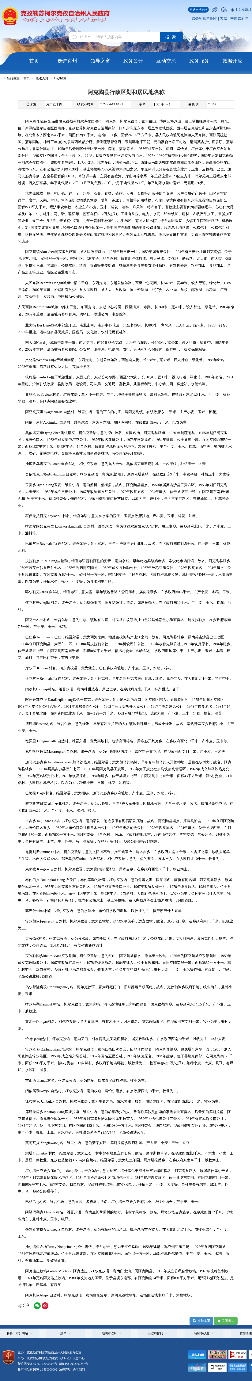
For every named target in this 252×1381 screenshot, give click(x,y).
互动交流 (166, 61)
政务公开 (133, 61)
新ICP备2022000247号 (73, 1363)
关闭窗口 (226, 1321)
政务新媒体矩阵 (204, 18)
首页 (34, 61)
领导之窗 (100, 61)
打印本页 (201, 1321)
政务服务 (199, 61)
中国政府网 (239, 18)
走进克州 (67, 61)
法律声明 (65, 1369)
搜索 (171, 37)
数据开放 (232, 61)
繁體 (223, 18)
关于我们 (78, 1369)
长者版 (243, 9)
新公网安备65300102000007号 (37, 1363)
